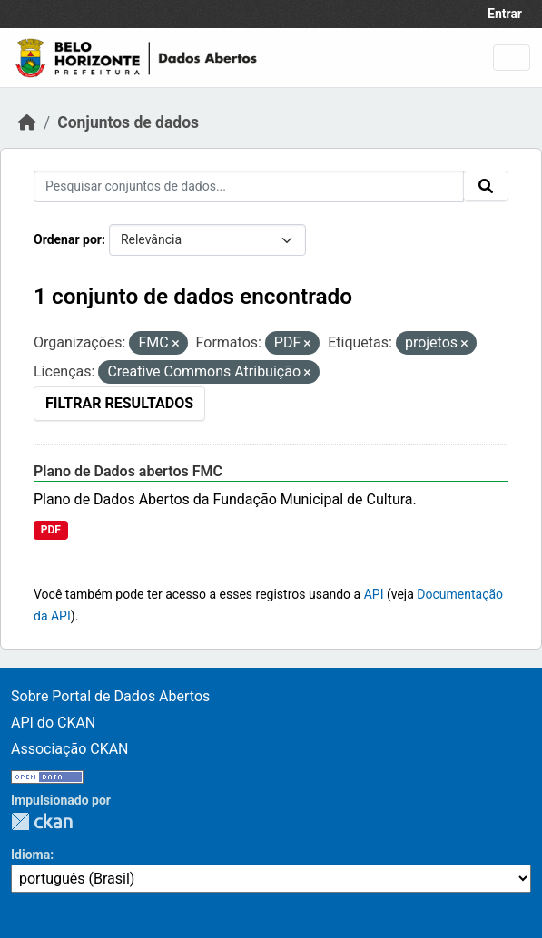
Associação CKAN (70, 748)
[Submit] (485, 186)
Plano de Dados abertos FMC (128, 471)
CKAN (42, 821)
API (374, 594)
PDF (51, 529)
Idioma (30, 854)
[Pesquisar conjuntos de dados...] (249, 186)
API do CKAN (53, 722)
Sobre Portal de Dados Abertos (110, 696)
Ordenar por (68, 239)
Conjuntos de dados (128, 122)
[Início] (27, 122)
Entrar (505, 13)
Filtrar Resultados (119, 403)
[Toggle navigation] (511, 57)
